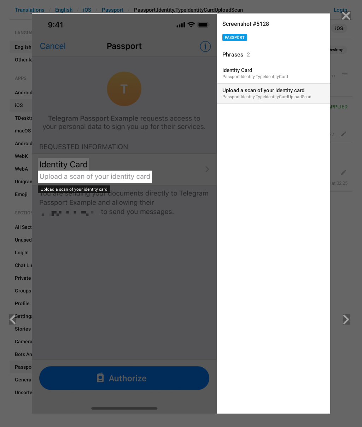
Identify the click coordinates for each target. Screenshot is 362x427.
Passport (235, 37)
